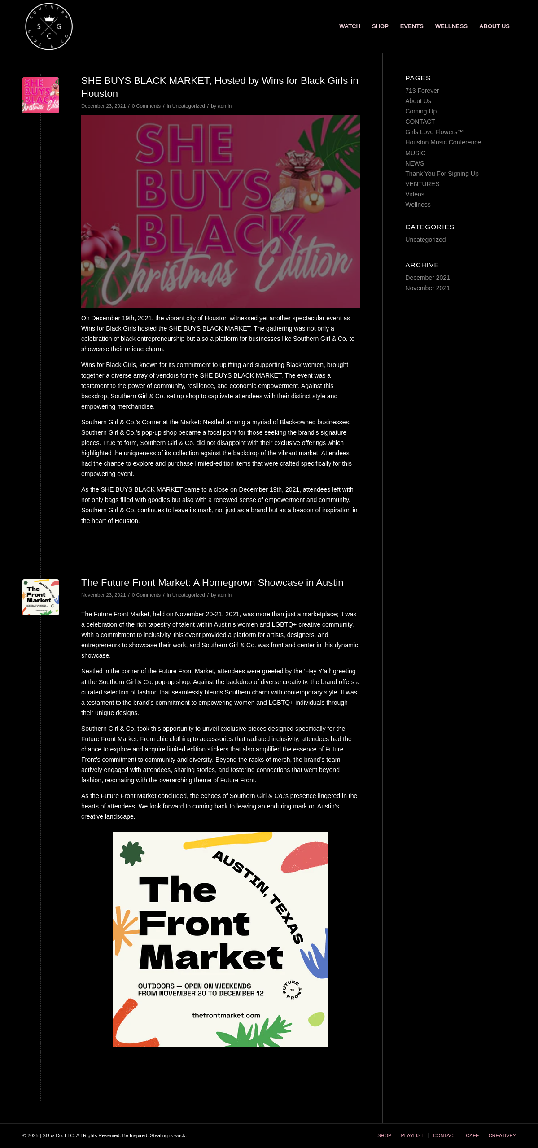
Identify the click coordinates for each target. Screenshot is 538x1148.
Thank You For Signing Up (441, 173)
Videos (414, 194)
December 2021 (427, 277)
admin (225, 106)
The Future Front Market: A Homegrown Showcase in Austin (212, 582)
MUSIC (415, 153)
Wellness (418, 204)
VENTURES (422, 184)
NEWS (414, 163)
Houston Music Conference (443, 142)
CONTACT (420, 121)
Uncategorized (188, 106)
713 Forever (422, 90)
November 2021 (427, 288)
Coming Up (421, 111)
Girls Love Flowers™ (434, 131)
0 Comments (146, 106)
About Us (418, 101)
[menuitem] (349, 26)
